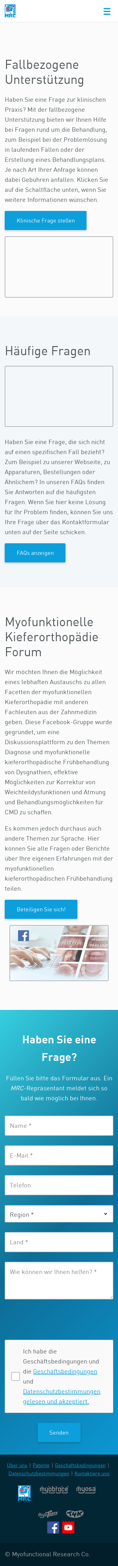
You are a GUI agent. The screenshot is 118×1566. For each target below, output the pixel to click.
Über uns (17, 1465)
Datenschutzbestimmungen (38, 1473)
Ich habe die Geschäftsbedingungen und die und (61, 1376)
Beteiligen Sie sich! (41, 909)
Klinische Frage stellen (46, 220)
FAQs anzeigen (35, 552)
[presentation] (48, 1318)
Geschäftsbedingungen (65, 1371)
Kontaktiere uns (92, 1473)
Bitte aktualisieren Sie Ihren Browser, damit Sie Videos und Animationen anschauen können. (59, 267)
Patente (41, 1465)
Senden (59, 1432)
